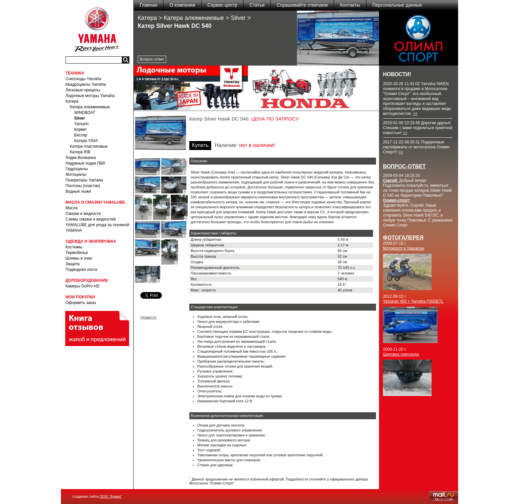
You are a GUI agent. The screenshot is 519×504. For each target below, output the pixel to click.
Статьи (257, 5)
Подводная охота (81, 269)
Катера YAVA (86, 140)
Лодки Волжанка (81, 157)
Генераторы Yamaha (84, 180)
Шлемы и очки (79, 258)
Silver (79, 118)
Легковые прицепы (83, 90)
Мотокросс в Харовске (403, 248)
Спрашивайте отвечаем (302, 5)
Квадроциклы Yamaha (86, 84)
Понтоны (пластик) (83, 185)
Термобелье (77, 252)
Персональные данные (397, 5)
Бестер (80, 135)
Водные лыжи (78, 191)
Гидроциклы (77, 169)
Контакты (350, 5)
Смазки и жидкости (83, 213)
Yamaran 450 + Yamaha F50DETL (413, 301)
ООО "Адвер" (111, 496)
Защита (73, 264)
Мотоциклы (76, 174)
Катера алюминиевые (90, 107)
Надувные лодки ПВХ (85, 163)
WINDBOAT (84, 112)
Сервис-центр (222, 5)
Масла (71, 208)
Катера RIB (80, 152)
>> (415, 113)
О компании (182, 5)
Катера (72, 101)
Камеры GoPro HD (83, 286)
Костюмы (74, 247)
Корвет (80, 129)
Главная (148, 5)
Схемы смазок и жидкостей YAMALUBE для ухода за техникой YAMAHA (97, 225)
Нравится (148, 317)
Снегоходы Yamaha (83, 78)
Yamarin (81, 124)
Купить (200, 145)
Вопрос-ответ (152, 59)
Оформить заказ (81, 302)
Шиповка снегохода (401, 354)
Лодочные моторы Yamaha (90, 95)
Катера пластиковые (89, 146)
